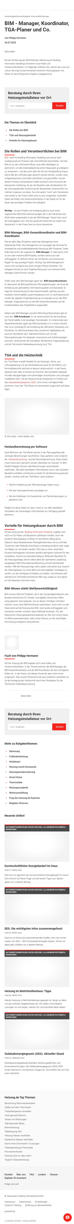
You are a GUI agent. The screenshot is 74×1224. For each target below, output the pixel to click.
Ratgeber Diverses (30, 16)
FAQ (32, 1174)
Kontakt (9, 1174)
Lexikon (42, 1174)
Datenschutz (25, 1202)
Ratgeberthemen (16, 16)
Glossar (54, 1174)
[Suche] (62, 5)
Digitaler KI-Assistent (15, 1178)
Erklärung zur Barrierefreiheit (38, 1205)
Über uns (21, 1174)
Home (7, 16)
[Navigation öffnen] (66, 5)
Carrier (32, 1221)
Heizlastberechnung (17, 459)
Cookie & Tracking (13, 1205)
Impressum (10, 1202)
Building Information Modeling (38, 532)
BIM (6, 157)
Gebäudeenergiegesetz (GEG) (22, 382)
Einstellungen (41, 1202)
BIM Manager (43, 16)
